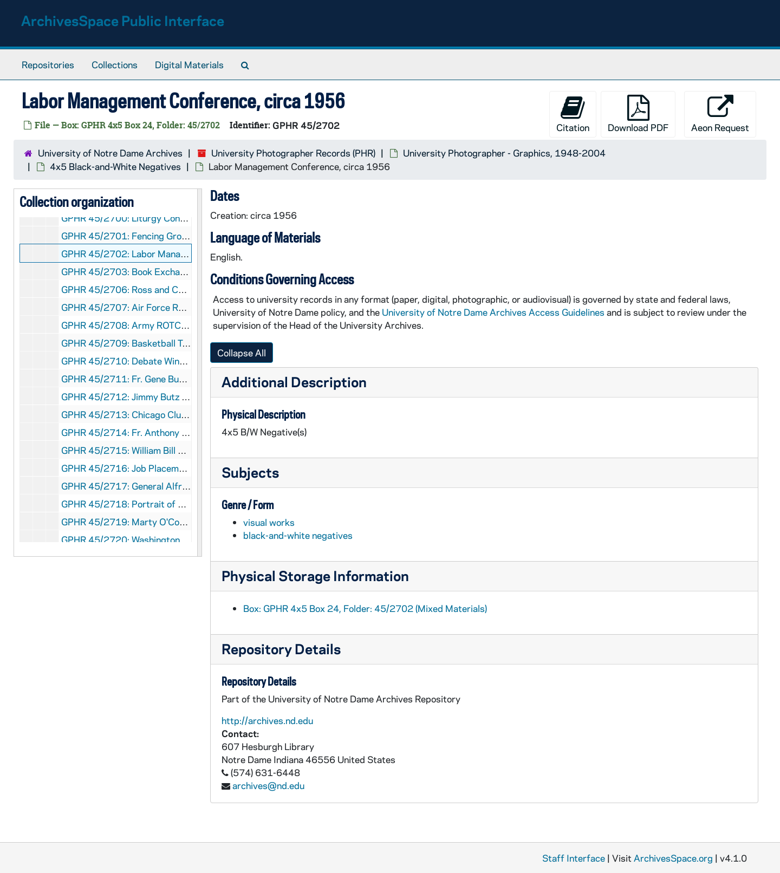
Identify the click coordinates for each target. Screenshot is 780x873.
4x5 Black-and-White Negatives (115, 166)
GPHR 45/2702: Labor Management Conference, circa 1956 (187, 253)
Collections (115, 64)
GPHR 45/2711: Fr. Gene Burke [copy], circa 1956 (165, 379)
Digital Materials (189, 64)
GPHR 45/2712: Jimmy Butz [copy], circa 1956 (159, 396)
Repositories (48, 64)
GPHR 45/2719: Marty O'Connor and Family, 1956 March (180, 521)
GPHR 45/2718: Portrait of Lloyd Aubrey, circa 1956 (172, 504)
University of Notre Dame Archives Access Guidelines (494, 312)
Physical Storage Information (315, 575)
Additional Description (294, 381)
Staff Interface (573, 858)
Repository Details (281, 648)
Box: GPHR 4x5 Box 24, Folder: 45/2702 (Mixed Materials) (365, 608)
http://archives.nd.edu (267, 720)
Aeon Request (720, 114)
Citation (572, 114)
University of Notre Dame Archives (110, 153)
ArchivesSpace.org (673, 858)
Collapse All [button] (241, 353)
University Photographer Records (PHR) (293, 153)
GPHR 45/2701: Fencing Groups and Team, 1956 (163, 236)
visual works (269, 522)
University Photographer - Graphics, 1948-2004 (504, 153)
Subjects (250, 472)
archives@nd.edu (268, 785)
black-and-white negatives (298, 535)
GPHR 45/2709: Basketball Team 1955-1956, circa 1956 (182, 343)
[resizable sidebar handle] (199, 372)
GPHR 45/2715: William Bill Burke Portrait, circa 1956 (174, 450)
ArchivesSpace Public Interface (122, 20)
